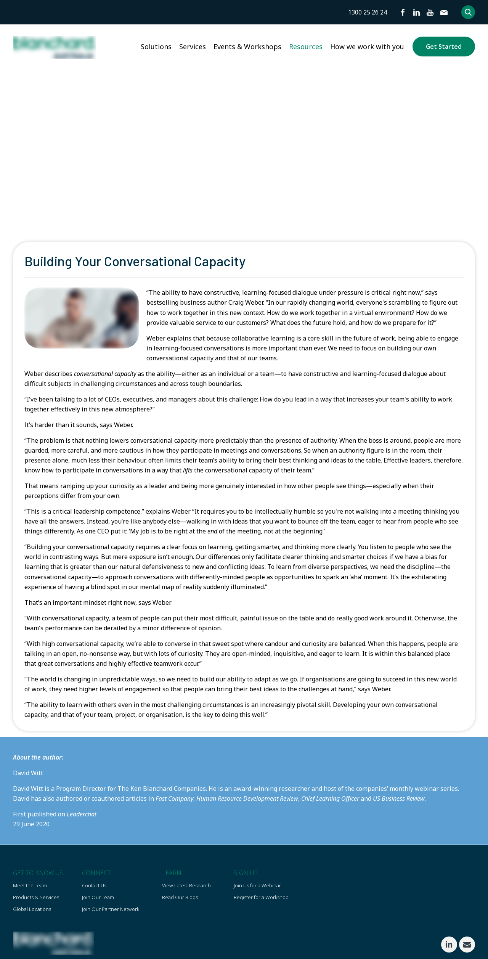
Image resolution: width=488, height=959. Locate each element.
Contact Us (94, 885)
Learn (171, 873)
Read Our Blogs (180, 897)
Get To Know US (38, 873)
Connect (96, 873)
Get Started (444, 46)
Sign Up (246, 873)
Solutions (156, 46)
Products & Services (36, 897)
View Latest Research (186, 885)
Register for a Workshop (261, 897)
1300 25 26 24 (367, 12)
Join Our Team (98, 897)
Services (192, 46)
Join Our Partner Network (110, 909)
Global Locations (32, 909)
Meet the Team (30, 885)
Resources (306, 46)
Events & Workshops (247, 46)
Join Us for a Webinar (257, 885)
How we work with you (367, 46)
